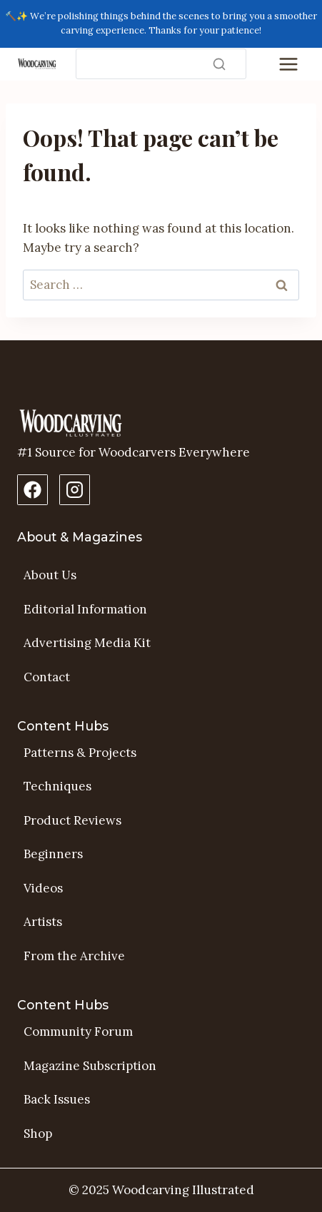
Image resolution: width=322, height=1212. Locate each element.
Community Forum (78, 1031)
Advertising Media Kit (87, 643)
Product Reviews (72, 820)
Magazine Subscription (90, 1066)
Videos (43, 888)
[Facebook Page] (32, 489)
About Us (50, 575)
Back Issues (57, 1099)
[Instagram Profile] (74, 489)
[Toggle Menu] (288, 64)
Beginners (53, 854)
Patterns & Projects (80, 752)
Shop (38, 1133)
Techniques (57, 786)
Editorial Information (85, 609)
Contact (47, 677)
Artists (43, 922)
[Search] (161, 64)
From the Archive (74, 956)
